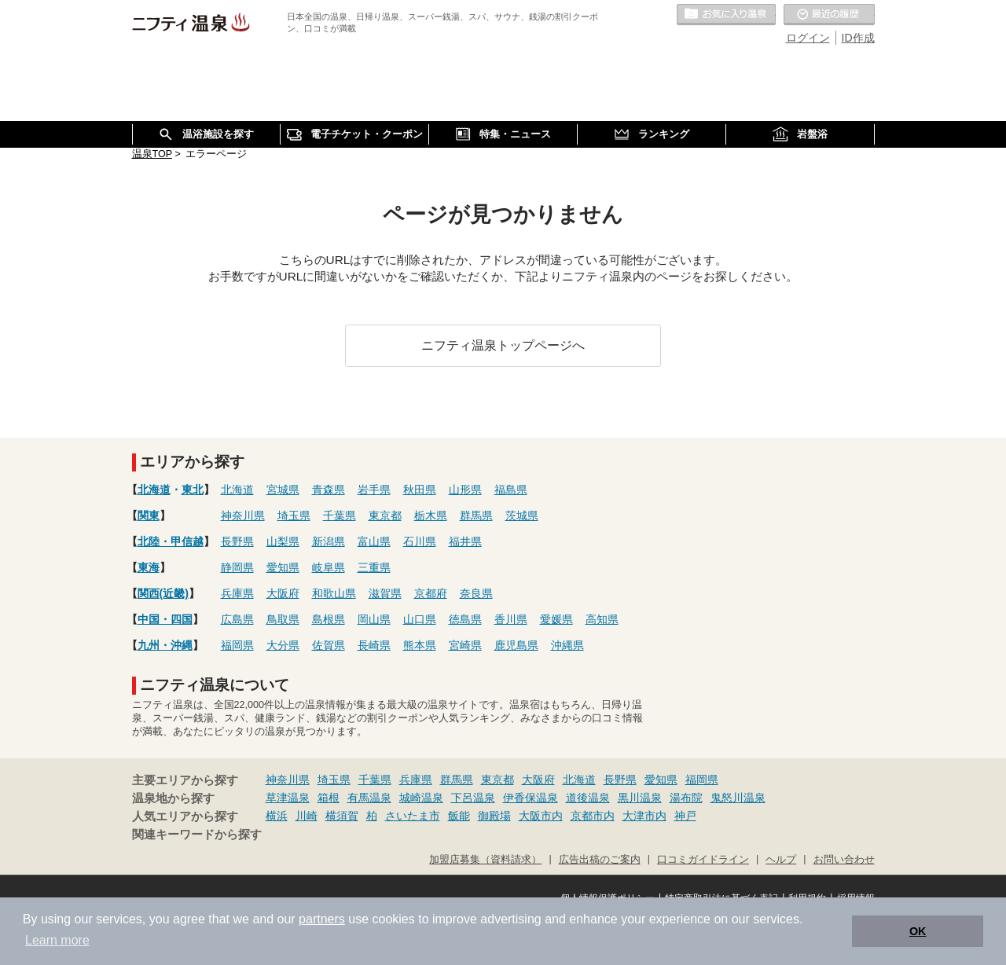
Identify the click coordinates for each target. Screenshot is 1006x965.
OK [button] (918, 931)
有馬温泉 (369, 797)
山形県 (465, 489)
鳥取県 (282, 619)
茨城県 (521, 515)
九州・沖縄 (165, 645)
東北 (193, 489)
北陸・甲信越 (171, 541)
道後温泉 (588, 797)
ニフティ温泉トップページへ (503, 345)
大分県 (282, 645)
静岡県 (237, 567)
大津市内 (644, 815)
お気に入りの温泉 (726, 15)
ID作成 (858, 37)
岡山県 (374, 619)
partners (322, 919)
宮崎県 (465, 645)
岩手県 (374, 489)
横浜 (277, 815)
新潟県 (328, 541)
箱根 (329, 797)
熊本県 (419, 645)
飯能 (459, 815)
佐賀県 (328, 645)
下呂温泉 (473, 797)
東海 (149, 567)
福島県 (510, 489)
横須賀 (341, 815)
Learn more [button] (57, 940)
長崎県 (374, 645)
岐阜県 (328, 567)
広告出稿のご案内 (600, 859)
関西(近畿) (163, 593)
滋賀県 (385, 593)
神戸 (685, 815)
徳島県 (465, 619)
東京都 (385, 515)
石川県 (419, 541)
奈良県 (476, 593)
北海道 (154, 489)
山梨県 (282, 541)
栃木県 (430, 515)
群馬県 (476, 515)
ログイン (808, 37)
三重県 (374, 567)
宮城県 (282, 489)
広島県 (237, 619)
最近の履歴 (829, 15)
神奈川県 (243, 515)
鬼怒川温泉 (738, 797)
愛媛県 (556, 619)
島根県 (328, 619)
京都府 (430, 593)
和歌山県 (334, 593)
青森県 (328, 489)
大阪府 (282, 593)
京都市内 (593, 815)
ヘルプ (781, 859)
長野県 (237, 541)
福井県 (465, 541)
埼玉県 (293, 515)
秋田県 (419, 489)
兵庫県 (237, 593)
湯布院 (686, 797)
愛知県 (282, 567)
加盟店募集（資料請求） (485, 859)
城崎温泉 (421, 797)
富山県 (374, 541)
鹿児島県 (516, 645)
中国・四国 (165, 619)
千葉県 (339, 515)
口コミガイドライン (703, 859)
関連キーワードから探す (197, 834)
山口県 (419, 619)
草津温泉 (288, 797)
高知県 (602, 619)
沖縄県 (567, 645)
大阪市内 (541, 815)
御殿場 (494, 815)
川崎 (307, 815)
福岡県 (237, 645)
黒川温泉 (640, 797)
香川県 (510, 619)
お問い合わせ (844, 859)
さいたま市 (412, 815)
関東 (149, 515)
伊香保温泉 (530, 797)
